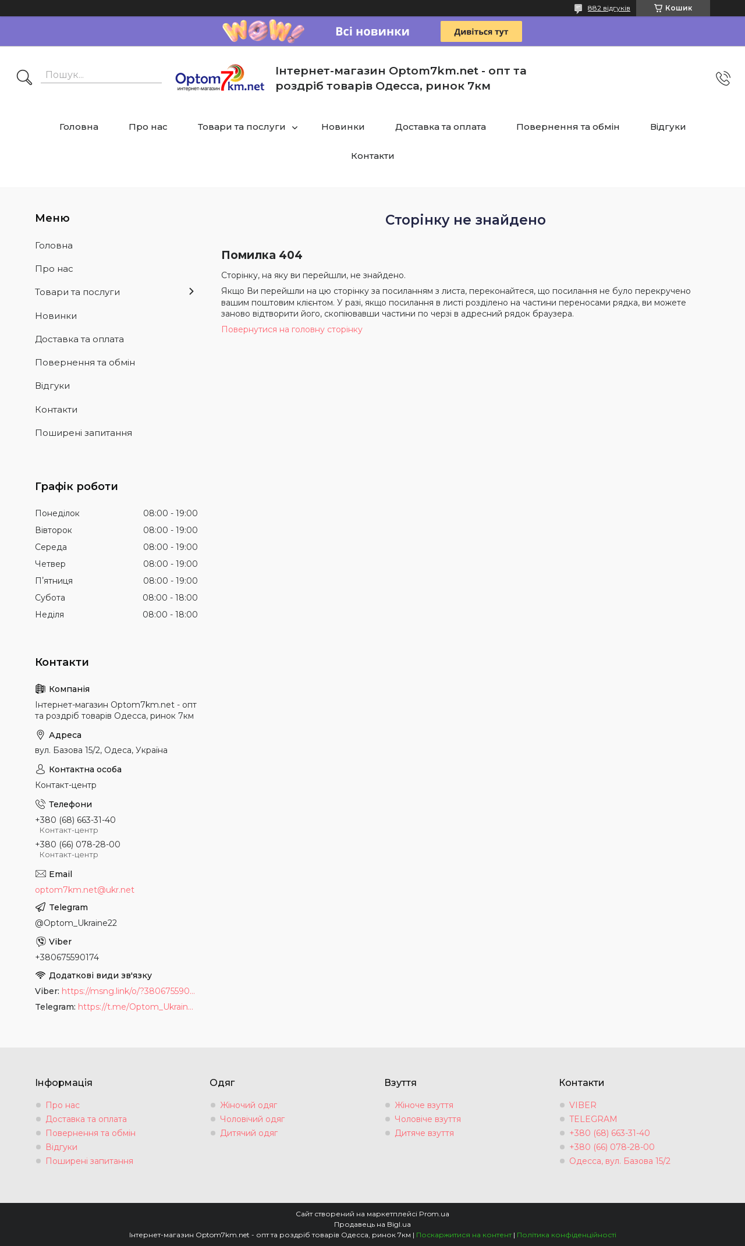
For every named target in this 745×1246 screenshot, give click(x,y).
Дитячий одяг (249, 1133)
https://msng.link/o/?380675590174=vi (130, 991)
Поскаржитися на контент (464, 1234)
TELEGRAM (593, 1119)
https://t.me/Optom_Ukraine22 (138, 1007)
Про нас (148, 126)
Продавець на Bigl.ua (372, 1224)
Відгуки (668, 126)
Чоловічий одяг (252, 1119)
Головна (78, 126)
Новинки (343, 126)
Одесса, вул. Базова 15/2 (619, 1161)
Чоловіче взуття (428, 1119)
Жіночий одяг (248, 1105)
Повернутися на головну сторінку (292, 329)
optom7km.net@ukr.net (84, 890)
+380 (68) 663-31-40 (609, 1133)
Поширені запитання (83, 432)
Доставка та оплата (440, 126)
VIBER (583, 1105)
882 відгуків (609, 7)
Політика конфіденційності (566, 1234)
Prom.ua (434, 1213)
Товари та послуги (242, 126)
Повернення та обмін (568, 126)
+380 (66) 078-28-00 (612, 1147)
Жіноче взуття (424, 1105)
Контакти (373, 155)
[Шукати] (24, 79)
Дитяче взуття (424, 1133)
